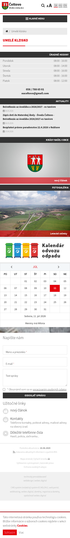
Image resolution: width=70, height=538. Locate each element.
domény (37, 491)
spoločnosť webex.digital (35, 495)
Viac (21, 532)
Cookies (22, 526)
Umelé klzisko (19, 31)
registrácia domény (51, 491)
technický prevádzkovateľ (35, 476)
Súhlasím (9, 532)
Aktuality (62, 101)
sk (55, 5)
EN (65, 5)
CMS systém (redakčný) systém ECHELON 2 (29, 487)
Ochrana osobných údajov (35, 467)
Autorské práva (47, 463)
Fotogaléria (60, 187)
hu (60, 5)
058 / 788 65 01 (35, 89)
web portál (54, 487)
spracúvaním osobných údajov (49, 389)
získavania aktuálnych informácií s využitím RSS (35, 452)
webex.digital (41, 480)
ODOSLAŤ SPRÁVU (35, 395)
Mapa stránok (26, 459)
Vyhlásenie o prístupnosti (28, 463)
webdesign (28, 480)
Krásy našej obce (57, 140)
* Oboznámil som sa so (34, 389)
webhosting (15, 491)
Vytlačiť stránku (42, 459)
